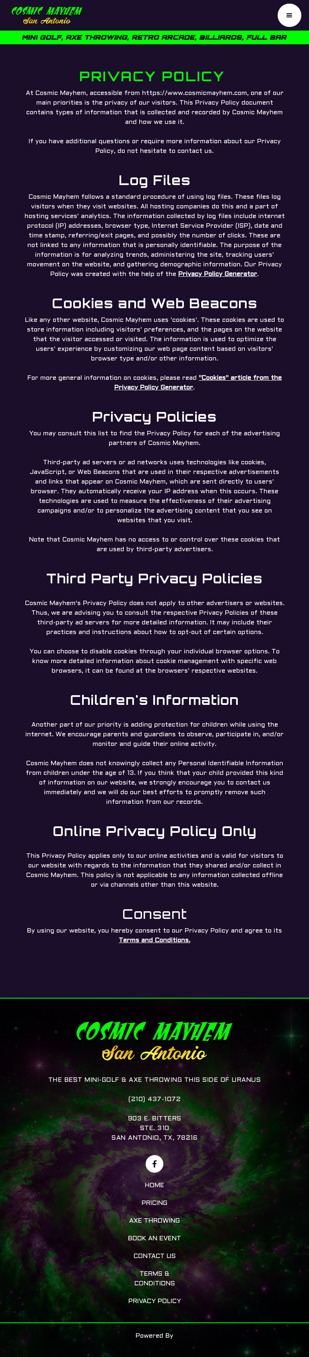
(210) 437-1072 (154, 1099)
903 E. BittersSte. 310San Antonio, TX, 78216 (154, 1128)
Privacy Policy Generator (217, 274)
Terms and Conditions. (154, 940)
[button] (289, 15)
